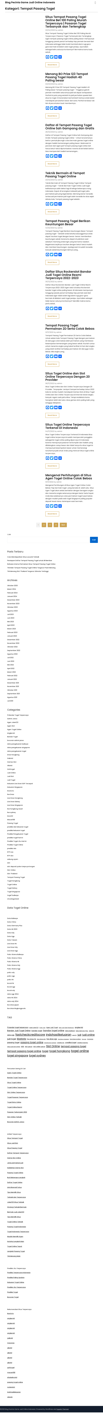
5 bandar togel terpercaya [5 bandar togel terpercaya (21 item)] (17, 1029)
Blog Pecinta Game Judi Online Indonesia (30, 2)
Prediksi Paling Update (15, 1279)
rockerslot (11, 1389)
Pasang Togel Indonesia (16, 1228)
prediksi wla (11, 850)
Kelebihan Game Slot (15, 1169)
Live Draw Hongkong (15, 799)
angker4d (11, 1320)
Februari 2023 (12, 634)
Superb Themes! (63, 1411)
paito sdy (11, 974)
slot (8, 864)
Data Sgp (11, 938)
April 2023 (10, 627)
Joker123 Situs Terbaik (15, 1204)
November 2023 (13, 605)
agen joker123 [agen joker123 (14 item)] (33, 1029)
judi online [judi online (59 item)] (88, 1036)
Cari (9, 536)
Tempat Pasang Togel (16, 879)
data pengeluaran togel (16, 753)
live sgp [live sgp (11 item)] (84, 1041)
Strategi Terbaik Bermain (17, 1208)
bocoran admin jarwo (15, 742)
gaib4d (10, 1340)
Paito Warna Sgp (13, 970)
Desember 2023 (13, 601)
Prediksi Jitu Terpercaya (16, 1289)
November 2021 (13, 688)
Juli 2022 (10, 659)
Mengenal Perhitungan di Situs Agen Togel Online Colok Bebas (68, 478)
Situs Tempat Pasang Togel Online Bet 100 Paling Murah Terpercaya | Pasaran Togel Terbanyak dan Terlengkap (66, 22)
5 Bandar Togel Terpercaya (18, 717)
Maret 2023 (11, 630)
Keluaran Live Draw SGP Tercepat (20, 785)
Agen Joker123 (12, 724)
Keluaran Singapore (14, 789)
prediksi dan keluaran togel (17, 828)
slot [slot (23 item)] (22, 1048)
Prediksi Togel (12, 1294)
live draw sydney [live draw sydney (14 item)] (75, 1041)
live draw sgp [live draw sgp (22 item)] (52, 1040)
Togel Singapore (13, 893)
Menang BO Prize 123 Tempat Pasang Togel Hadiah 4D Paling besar (66, 77)
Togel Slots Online (14, 1104)
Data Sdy (10, 934)
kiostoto (10, 1315)
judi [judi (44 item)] (79, 1036)
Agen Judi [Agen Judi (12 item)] (42, 1029)
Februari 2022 (12, 677)
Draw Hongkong (13, 756)
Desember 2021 (13, 684)
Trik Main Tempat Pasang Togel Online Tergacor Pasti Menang (31, 569)
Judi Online (11, 774)
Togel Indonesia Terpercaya (18, 1233)
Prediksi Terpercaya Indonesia (18, 1274)
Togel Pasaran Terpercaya (17, 1099)
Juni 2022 (10, 663)
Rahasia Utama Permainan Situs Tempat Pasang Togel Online (31, 565)
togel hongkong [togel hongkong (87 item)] (59, 1052)
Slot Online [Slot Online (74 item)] (53, 1048)
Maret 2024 (11, 591)
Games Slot (11, 763)
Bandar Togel (12, 738)
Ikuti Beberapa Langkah (16, 1179)
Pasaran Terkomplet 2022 (17, 1114)
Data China (11, 923)
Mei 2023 (10, 623)
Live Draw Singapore (15, 807)
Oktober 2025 (12, 587)
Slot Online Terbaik (14, 1118)
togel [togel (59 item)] (45, 1052)
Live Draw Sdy (12, 949)
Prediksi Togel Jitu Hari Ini (16, 843)
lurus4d (10, 817)
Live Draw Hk (12, 945)
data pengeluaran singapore (18, 749)
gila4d (9, 1349)
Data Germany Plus (14, 927)
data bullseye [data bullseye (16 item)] (70, 1032)
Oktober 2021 (12, 691)
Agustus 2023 (12, 612)
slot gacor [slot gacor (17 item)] (28, 1048)
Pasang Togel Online (15, 1174)
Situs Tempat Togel (15, 1140)
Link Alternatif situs (14, 1189)
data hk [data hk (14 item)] (91, 1032)
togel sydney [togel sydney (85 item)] (37, 1057)
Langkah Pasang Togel (16, 1253)
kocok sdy (11, 992)
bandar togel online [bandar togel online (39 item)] (53, 1032)
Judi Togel (11, 781)
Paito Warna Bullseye (15, 956)
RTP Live (10, 853)
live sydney (11, 814)
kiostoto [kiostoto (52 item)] (21, 1040)
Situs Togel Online (14, 1084)
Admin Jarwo (12, 720)
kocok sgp (11, 988)
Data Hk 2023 (12, 931)
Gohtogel (11, 771)
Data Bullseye (12, 920)
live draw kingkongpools (16, 1010)
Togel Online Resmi (14, 1109)
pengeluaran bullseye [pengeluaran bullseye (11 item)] (50, 1044)
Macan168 (11, 821)
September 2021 (13, 695)
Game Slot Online (14, 1159)
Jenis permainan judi (15, 1164)
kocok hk (10, 985)
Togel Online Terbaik (15, 1223)
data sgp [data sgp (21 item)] (10, 1036)
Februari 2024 (12, 594)
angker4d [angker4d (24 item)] (79, 1029)
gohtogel (10, 1369)
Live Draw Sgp (12, 952)
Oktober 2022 (12, 648)
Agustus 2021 (12, 699)
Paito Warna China (14, 959)
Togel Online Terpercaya (16, 1089)
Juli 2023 (10, 616)
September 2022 (13, 652)
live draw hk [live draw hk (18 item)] (31, 1041)
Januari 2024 (12, 598)
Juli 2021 (10, 702)
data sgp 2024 (13, 995)
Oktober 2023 (12, 609)
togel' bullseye (13, 897)
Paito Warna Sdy (13, 967)
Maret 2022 (11, 673)
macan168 (11, 1374)
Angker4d (11, 735)
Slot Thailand (12, 875)
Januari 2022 (12, 681)
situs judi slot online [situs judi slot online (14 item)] (13, 1048)
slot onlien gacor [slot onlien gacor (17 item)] (39, 1048)
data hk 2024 (12, 999)
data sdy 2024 (12, 1003)
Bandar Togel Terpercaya (17, 1079)
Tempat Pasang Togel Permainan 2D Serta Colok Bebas (69, 328)
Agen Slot (11, 727)
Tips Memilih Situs (14, 1194)
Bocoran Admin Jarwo (15, 1123)
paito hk (10, 981)
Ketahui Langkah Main (15, 1243)
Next (63, 526)
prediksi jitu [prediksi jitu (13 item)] (60, 1044)
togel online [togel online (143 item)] (80, 1052)
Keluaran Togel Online (15, 1284)
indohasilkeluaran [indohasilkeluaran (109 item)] (58, 1036)
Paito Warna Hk (13, 963)
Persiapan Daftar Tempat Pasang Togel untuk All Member (29, 562)
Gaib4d (10, 760)
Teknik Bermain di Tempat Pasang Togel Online (65, 175)
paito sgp (11, 977)
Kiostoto (10, 792)
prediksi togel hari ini (15, 839)
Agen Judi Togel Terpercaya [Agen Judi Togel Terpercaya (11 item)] (66, 1029)
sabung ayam (12, 861)
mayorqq (10, 1344)
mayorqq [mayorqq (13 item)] (90, 1041)
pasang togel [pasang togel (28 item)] (13, 1044)
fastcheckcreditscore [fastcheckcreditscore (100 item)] (30, 1036)
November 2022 (13, 645)
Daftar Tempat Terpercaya (18, 1154)
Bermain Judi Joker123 (15, 1213)
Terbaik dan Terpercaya (16, 1199)
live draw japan (13, 1006)
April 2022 (10, 670)
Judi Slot (10, 778)
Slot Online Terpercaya (16, 1094)
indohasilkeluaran (14, 1394)
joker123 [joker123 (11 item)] (74, 1037)
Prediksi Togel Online (15, 846)
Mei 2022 (10, 666)
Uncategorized (13, 900)
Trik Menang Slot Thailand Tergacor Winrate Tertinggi (27, 573)
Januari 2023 (12, 637)
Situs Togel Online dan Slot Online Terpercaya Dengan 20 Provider (67, 377)
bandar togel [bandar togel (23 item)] (36, 1032)
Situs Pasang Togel (14, 1149)
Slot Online (11, 871)
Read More (52, 65)
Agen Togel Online (14, 731)
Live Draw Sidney (13, 803)
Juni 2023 (10, 619)
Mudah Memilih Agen (15, 1238)
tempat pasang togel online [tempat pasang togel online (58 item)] (24, 1052)
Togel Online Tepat (14, 1248)
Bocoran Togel (13, 1299)
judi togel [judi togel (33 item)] (11, 1040)
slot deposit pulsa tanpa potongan (21, 868)
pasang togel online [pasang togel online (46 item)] (31, 1043)
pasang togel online (15, 1384)
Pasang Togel (12, 825)
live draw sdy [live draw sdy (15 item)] (41, 1041)
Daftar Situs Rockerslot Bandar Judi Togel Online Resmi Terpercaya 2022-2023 (68, 275)
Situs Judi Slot (12, 1145)
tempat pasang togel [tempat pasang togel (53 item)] (73, 1048)
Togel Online (12, 886)
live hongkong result (15, 810)
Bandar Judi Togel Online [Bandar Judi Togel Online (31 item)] (18, 1032)
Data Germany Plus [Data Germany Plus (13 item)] (82, 1032)
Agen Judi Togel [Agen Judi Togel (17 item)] (52, 1029)
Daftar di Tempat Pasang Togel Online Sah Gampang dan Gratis (69, 127)
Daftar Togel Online (14, 1184)
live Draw (10, 796)
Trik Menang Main (13, 1258)
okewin (10, 1398)
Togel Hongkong (13, 882)
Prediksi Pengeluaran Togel (17, 835)
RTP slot (10, 857)
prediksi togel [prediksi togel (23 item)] (70, 1044)
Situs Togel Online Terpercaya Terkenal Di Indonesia (67, 427)
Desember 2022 (13, 641)
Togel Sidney (12, 890)
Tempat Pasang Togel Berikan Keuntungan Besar (67, 223)
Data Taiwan (12, 941)
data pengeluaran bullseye (17, 745)
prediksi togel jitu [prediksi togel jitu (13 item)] (82, 1044)
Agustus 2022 (12, 655)
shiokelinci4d (12, 1379)
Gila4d (9, 767)
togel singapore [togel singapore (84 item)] (17, 1057)
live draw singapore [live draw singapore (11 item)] (63, 1041)
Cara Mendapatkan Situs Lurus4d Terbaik (23, 558)
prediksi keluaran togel (16, 832)
